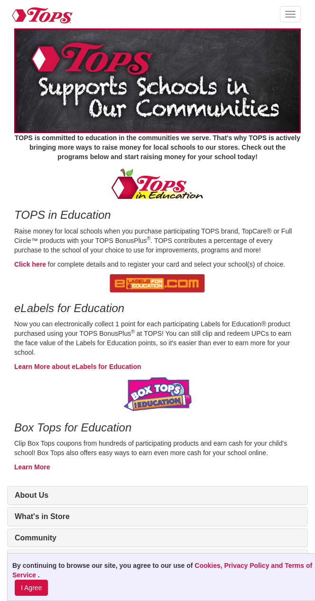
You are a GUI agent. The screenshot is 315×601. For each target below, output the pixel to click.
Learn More (32, 467)
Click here (30, 264)
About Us (31, 495)
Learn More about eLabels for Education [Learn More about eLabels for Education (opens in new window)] (77, 366)
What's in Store (42, 516)
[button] (290, 14)
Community (35, 538)
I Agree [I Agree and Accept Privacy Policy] (31, 588)
